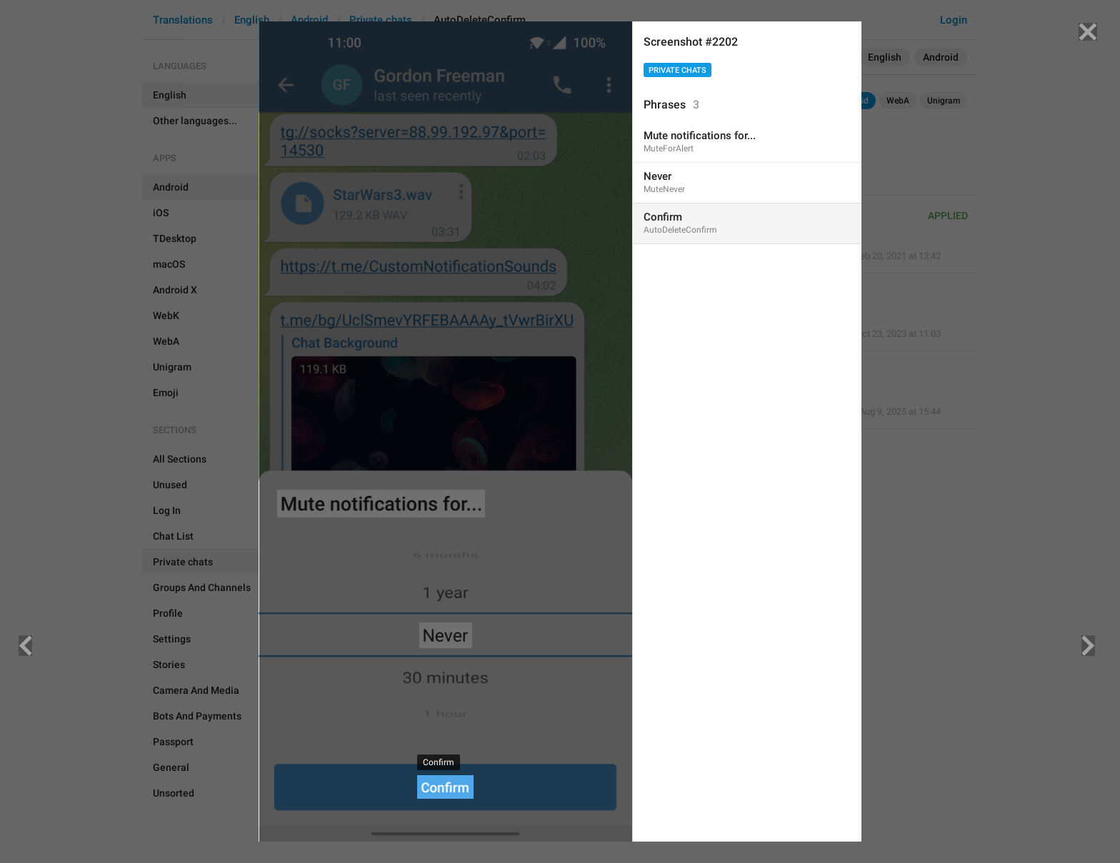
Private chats (677, 70)
